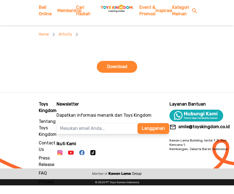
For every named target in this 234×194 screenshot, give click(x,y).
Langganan (153, 128)
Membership (66, 10)
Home (44, 34)
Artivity (65, 34)
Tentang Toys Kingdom (47, 128)
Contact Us (47, 146)
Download (117, 66)
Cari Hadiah (83, 10)
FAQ (43, 173)
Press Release (46, 161)
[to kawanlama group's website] (117, 173)
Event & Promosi (147, 10)
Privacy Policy (46, 185)
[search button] (195, 11)
